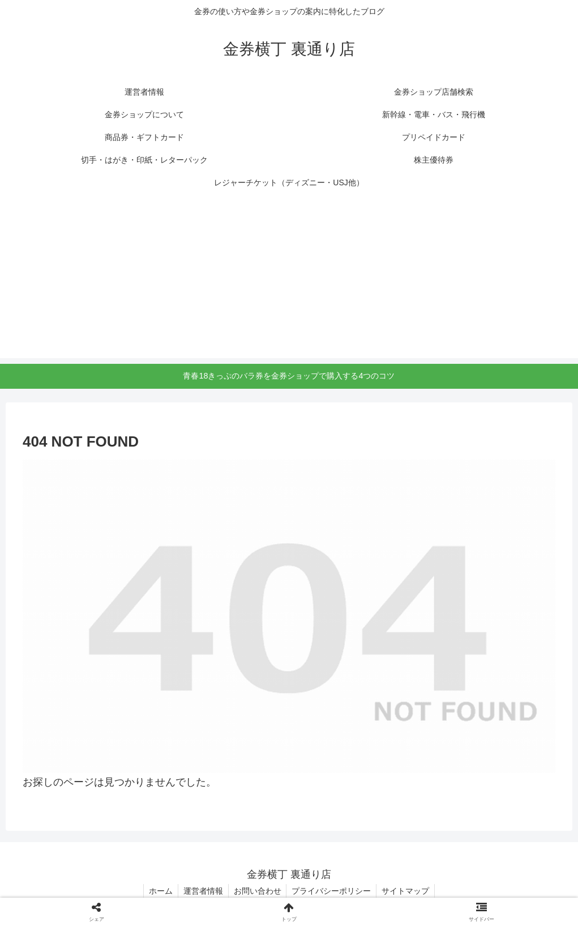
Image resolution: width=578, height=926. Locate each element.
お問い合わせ (257, 890)
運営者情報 (202, 890)
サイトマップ (408, 890)
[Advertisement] (289, 278)
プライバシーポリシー (333, 890)
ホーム (158, 890)
